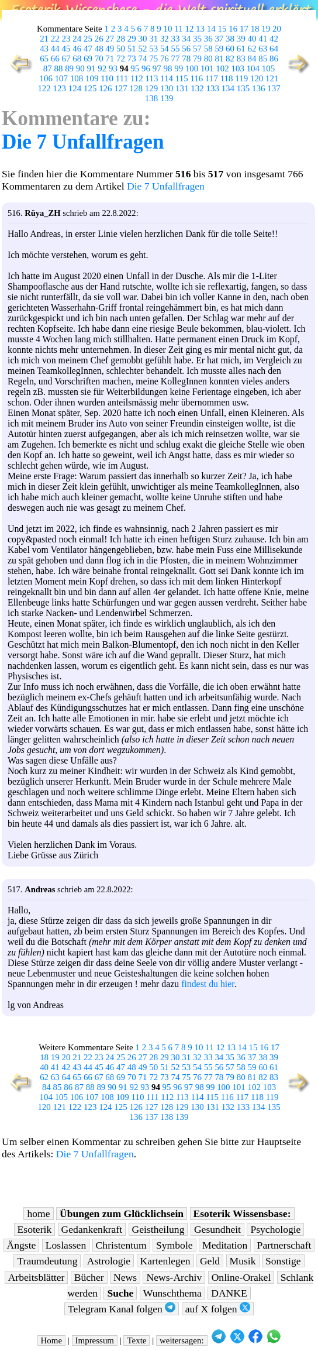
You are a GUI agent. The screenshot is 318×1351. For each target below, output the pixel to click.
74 (142, 58)
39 (241, 38)
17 (244, 28)
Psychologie (275, 1229)
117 (211, 78)
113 (152, 78)
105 (268, 68)
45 (66, 48)
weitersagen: (182, 1340)
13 (200, 28)
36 (208, 38)
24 (76, 38)
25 (88, 38)
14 (211, 28)
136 (258, 88)
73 (131, 58)
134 (228, 88)
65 (44, 58)
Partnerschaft (284, 1245)
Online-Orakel (241, 1277)
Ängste (21, 1245)
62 (252, 48)
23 (66, 38)
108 (76, 78)
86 (273, 58)
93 (113, 68)
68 (76, 58)
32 (164, 38)
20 (276, 28)
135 (243, 88)
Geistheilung (158, 1229)
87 (47, 68)
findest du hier (207, 984)
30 (142, 38)
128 (136, 88)
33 (175, 38)
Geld (210, 1261)
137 (273, 88)
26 (99, 38)
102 (222, 68)
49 (109, 48)
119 (241, 78)
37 (219, 38)
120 (256, 78)
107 (61, 78)
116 (196, 78)
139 (166, 98)
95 (134, 68)
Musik (243, 1261)
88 (58, 68)
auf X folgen (217, 1308)
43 (44, 48)
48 (99, 48)
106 (45, 78)
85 (262, 58)
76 (164, 58)
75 (153, 58)
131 (181, 88)
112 (136, 78)
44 (55, 48)
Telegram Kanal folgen (121, 1308)
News (125, 1277)
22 (55, 38)
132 (197, 88)
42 (273, 38)
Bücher (89, 1277)
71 (109, 58)
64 (273, 48)
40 (252, 38)
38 (230, 38)
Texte (136, 1340)
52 (142, 48)
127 (120, 88)
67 (66, 58)
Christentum (121, 1245)
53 (153, 48)
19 (265, 28)
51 (131, 48)
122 (43, 88)
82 (230, 58)
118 (226, 78)
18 (255, 28)
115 (181, 78)
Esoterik (35, 1229)
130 (166, 88)
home (38, 1213)
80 (208, 58)
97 (157, 68)
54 (164, 48)
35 (197, 38)
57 (197, 48)
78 (186, 58)
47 (88, 48)
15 (222, 28)
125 (90, 88)
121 (271, 78)
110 (107, 78)
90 (80, 68)
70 (99, 58)
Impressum (94, 1340)
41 (262, 38)
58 (208, 48)
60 (230, 48)
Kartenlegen (165, 1261)
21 (44, 38)
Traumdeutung (47, 1261)
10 (168, 28)
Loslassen (66, 1245)
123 (59, 88)
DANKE (229, 1293)
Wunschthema (172, 1293)
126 (105, 88)
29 (131, 38)
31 (153, 38)
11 (178, 28)
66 (55, 58)
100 (191, 68)
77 (175, 58)
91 (91, 68)
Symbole (174, 1245)
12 (189, 28)
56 (186, 48)
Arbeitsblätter (36, 1277)
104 (253, 68)
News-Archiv (174, 1277)
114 (166, 78)
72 (120, 58)
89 (69, 68)
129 (151, 88)
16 (233, 28)
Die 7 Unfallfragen (83, 141)
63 (262, 48)
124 (74, 88)
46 (76, 48)
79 (197, 58)
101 (207, 68)
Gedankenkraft (92, 1229)
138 (151, 98)
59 (219, 48)
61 (241, 48)
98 (167, 68)
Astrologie (108, 1261)
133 (212, 88)
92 (102, 68)
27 (109, 38)
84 (252, 58)
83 (241, 58)
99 (178, 68)
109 (91, 78)
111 (122, 78)
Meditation (224, 1245)
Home (52, 1340)
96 (145, 68)
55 (175, 48)
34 (186, 38)
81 (219, 58)
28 (120, 38)
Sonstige (283, 1261)
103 (237, 68)
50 (120, 48)
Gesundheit (217, 1229)
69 (88, 58)
